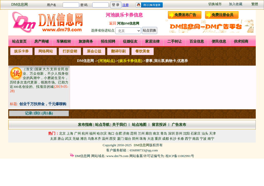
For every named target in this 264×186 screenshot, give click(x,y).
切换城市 (215, 4)
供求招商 (241, 41)
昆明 (133, 133)
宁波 (203, 139)
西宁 (188, 139)
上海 (70, 133)
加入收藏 (235, 4)
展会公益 (94, 51)
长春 (180, 139)
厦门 (120, 139)
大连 (150, 139)
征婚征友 (130, 41)
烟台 (128, 139)
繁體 (254, 4)
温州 (105, 139)
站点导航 (102, 125)
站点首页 (19, 41)
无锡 (75, 139)
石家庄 (196, 133)
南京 (156, 133)
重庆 (158, 139)
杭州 (85, 133)
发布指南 (85, 125)
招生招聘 (108, 41)
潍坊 (83, 139)
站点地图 (138, 125)
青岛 (163, 133)
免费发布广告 (185, 15)
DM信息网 (19, 4)
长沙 (173, 139)
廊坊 (148, 133)
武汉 (68, 139)
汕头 (205, 133)
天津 (212, 133)
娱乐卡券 (21, 51)
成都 (165, 139)
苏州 (179, 133)
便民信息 (219, 41)
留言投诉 (159, 125)
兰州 (141, 133)
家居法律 (152, 41)
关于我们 (119, 125)
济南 (126, 133)
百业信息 (196, 41)
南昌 (195, 139)
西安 (112, 139)
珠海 (142, 139)
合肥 (118, 133)
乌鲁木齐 (94, 139)
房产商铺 (41, 41)
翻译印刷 (118, 51)
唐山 (60, 139)
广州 (77, 133)
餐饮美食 (142, 51)
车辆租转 (63, 41)
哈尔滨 (102, 133)
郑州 (135, 139)
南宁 (211, 139)
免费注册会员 (222, 15)
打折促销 (70, 51)
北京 (62, 133)
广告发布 (179, 125)
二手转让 (174, 41)
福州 (92, 133)
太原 (53, 139)
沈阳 (186, 133)
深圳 (171, 133)
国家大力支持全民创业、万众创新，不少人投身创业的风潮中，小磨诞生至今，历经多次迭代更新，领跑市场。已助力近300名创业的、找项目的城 (39, 78)
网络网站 (45, 51)
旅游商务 (86, 41)
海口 (111, 133)
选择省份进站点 (102, 30)
